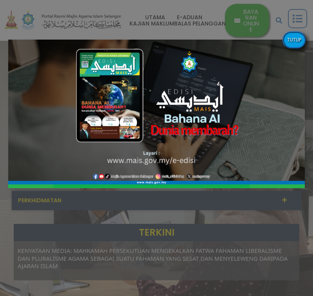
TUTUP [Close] (294, 39)
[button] (156, 114)
